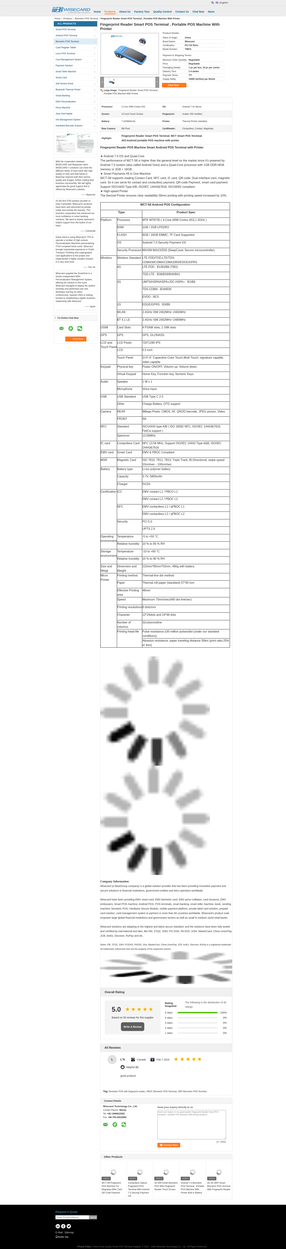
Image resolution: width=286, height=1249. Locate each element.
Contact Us (182, 11)
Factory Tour (142, 11)
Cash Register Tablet (66, 47)
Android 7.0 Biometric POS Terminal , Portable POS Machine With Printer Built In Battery (192, 1188)
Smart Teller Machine (66, 71)
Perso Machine (63, 107)
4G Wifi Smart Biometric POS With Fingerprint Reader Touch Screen (166, 1186)
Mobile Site (61, 1237)
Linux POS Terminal (65, 53)
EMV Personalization (66, 101)
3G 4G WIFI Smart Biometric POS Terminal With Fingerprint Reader (218, 1186)
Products (110, 11)
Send (93, 1217)
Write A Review (132, 1026)
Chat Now (198, 11)
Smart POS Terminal (66, 29)
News (211, 11)
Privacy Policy (84, 1246)
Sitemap (69, 1232)
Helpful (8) (132, 1067)
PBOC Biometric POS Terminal (161, 1091)
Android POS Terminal (66, 35)
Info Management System (68, 119)
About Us (125, 11)
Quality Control (162, 11)
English (224, 2)
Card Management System (69, 59)
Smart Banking (63, 95)
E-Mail (59, 1232)
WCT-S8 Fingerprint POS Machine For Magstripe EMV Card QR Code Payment (112, 1188)
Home (97, 11)
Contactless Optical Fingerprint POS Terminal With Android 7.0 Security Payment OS (138, 1189)
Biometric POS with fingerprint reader (127, 1091)
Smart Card (61, 77)
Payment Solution (64, 65)
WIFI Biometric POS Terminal (192, 1091)
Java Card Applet (64, 113)
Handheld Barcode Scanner (69, 125)
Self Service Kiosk (64, 83)
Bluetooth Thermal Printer (68, 89)
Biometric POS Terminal (86, 18)
